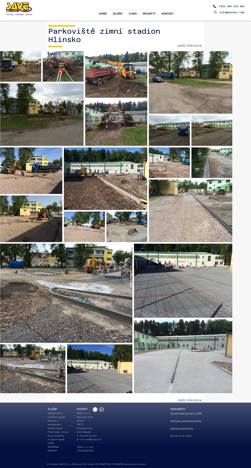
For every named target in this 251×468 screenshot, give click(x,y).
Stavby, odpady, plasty (19, 14)
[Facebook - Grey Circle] (95, 409)
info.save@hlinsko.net (90, 439)
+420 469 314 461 (229, 6)
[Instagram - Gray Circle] (101, 409)
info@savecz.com (231, 12)
